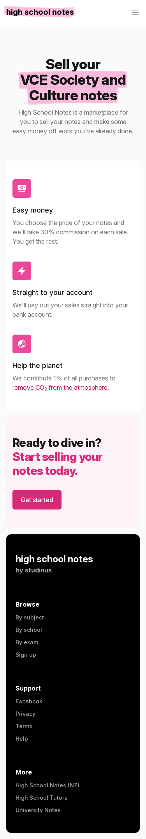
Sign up (26, 654)
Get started (37, 500)
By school (29, 629)
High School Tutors (41, 797)
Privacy (25, 713)
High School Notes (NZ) (47, 785)
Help (22, 738)
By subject (30, 617)
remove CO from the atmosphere (59, 387)
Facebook (29, 701)
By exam (27, 642)
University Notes (38, 810)
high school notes (54, 559)
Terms (24, 726)
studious (38, 570)
